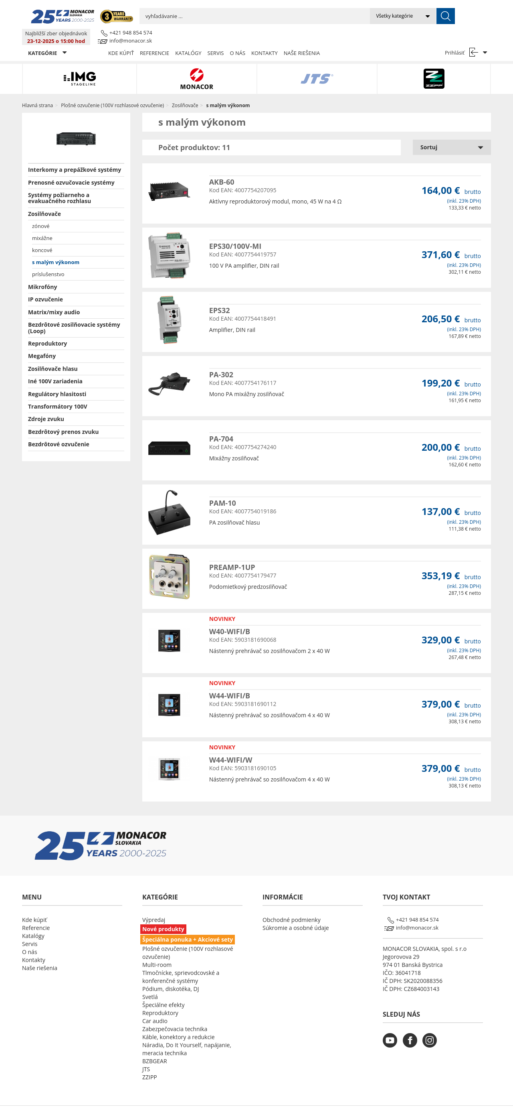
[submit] (345, 16)
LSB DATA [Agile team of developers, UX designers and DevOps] (329, 1103)
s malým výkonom (55, 246)
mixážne (42, 222)
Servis (216, 37)
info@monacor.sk (469, 19)
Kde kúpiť (121, 37)
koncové (42, 234)
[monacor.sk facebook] (412, 1029)
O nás (237, 37)
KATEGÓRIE (47, 37)
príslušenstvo (48, 258)
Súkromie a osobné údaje (296, 912)
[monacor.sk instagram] (431, 1029)
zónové (41, 210)
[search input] (204, 16)
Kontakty (264, 37)
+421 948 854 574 (469, 11)
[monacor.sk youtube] (392, 1029)
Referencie (154, 37)
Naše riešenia (302, 37)
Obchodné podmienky (292, 903)
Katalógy (188, 37)
